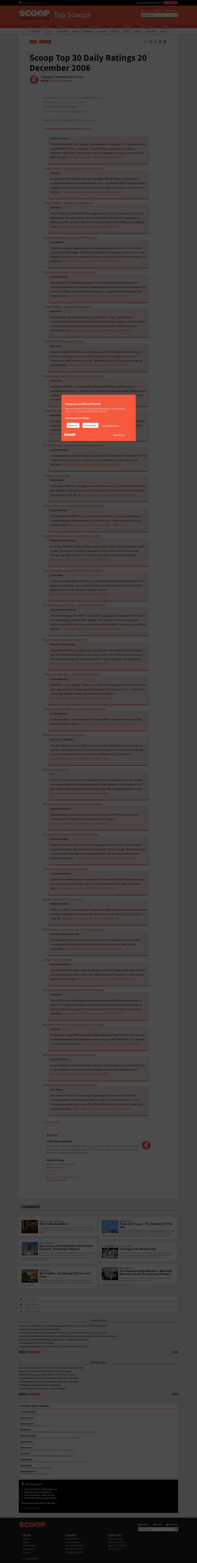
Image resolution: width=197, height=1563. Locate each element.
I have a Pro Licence (110, 425)
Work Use (73, 425)
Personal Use (90, 425)
